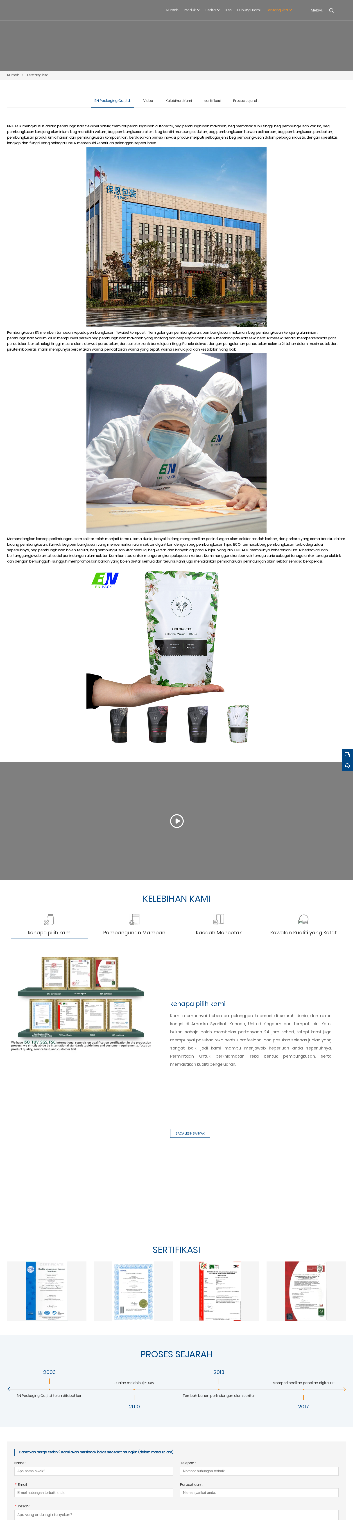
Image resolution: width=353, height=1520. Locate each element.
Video (148, 100)
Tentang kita (37, 75)
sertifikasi (212, 100)
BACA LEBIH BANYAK (190, 1130)
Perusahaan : (191, 1482)
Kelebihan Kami (179, 100)
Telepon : (188, 1460)
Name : (20, 1460)
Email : (21, 1482)
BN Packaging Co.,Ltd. (113, 100)
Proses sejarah (245, 100)
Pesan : (22, 1503)
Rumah (13, 75)
